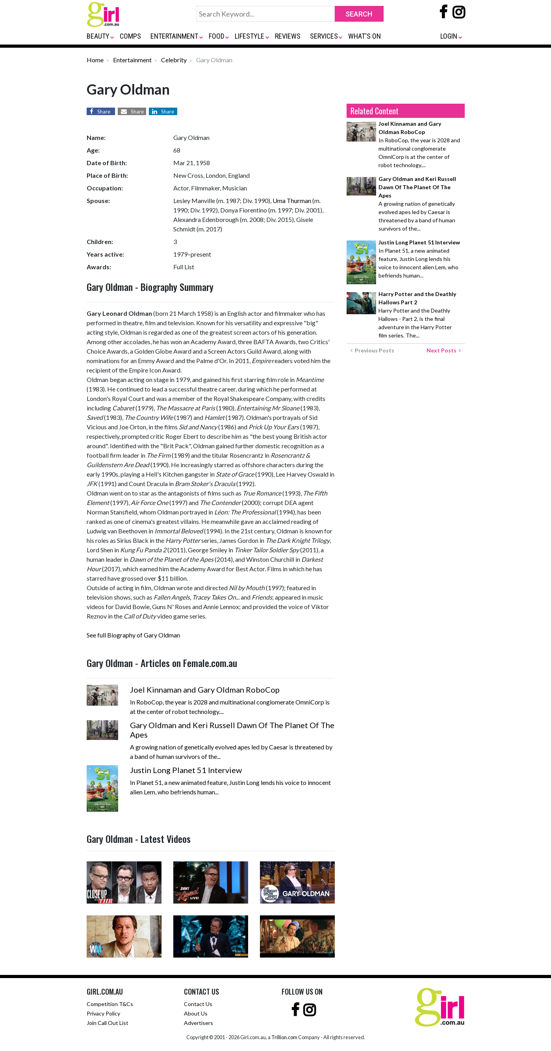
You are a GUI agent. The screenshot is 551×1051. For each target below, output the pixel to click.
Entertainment (132, 59)
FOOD (216, 36)
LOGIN (448, 36)
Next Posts (444, 350)
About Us (196, 1013)
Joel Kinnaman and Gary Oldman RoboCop (205, 689)
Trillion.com (284, 1037)
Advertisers (198, 1022)
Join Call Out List (107, 1022)
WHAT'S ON (364, 36)
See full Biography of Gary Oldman (133, 635)
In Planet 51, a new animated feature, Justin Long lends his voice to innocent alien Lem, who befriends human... (419, 259)
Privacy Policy (103, 1013)
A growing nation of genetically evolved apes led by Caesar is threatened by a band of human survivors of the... (417, 203)
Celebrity (174, 59)
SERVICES (324, 36)
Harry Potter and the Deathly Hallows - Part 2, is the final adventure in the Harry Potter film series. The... (417, 315)
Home (95, 59)
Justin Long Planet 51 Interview (186, 770)
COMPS (130, 36)
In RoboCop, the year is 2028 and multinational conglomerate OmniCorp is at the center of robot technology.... (419, 144)
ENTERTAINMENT (174, 36)
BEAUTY (98, 36)
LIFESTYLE (249, 36)
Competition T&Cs (110, 1004)
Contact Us (198, 1004)
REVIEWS (288, 36)
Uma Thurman (292, 200)
